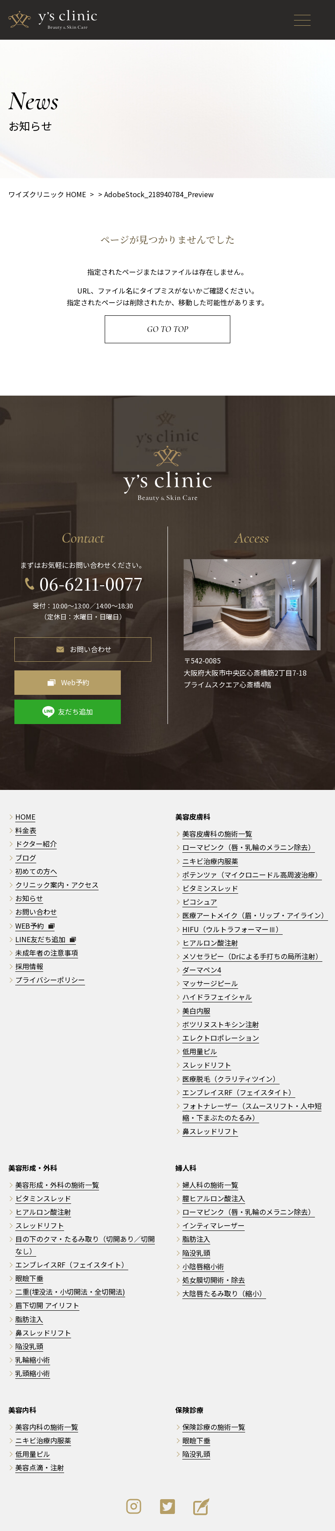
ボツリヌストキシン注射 (220, 990)
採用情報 (29, 932)
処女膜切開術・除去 (213, 1246)
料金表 (25, 796)
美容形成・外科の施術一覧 (57, 1151)
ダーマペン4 (201, 936)
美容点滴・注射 (39, 1434)
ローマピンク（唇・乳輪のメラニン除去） (248, 814)
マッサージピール (210, 950)
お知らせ (29, 864)
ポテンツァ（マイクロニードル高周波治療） (252, 841)
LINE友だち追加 (45, 905)
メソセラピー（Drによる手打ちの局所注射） (252, 922)
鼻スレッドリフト (210, 1098)
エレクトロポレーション (220, 1004)
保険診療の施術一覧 (213, 1393)
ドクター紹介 (36, 810)
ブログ (25, 824)
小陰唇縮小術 (203, 1232)
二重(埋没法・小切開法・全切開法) (70, 1258)
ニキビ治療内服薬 (210, 827)
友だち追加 (126, 678)
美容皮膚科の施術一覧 (217, 800)
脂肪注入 (29, 1285)
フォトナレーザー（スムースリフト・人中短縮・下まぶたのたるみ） (251, 1078)
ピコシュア (199, 868)
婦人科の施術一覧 (210, 1151)
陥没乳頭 (29, 1312)
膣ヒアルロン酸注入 (213, 1164)
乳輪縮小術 (32, 1326)
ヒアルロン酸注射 (210, 909)
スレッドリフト (206, 1031)
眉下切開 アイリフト (47, 1272)
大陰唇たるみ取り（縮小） (224, 1259)
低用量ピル (199, 1017)
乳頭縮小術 (32, 1340)
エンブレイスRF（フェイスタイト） (238, 1058)
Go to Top (167, 329)
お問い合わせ (91, 644)
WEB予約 (35, 892)
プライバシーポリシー (50, 946)
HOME (25, 783)
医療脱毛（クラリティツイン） (231, 1045)
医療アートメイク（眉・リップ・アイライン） (255, 882)
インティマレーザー (213, 1192)
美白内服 (196, 977)
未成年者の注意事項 (46, 919)
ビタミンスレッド (210, 854)
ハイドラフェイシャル (217, 963)
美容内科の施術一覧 (46, 1393)
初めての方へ (36, 837)
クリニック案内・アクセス (57, 851)
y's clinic (171, 1518)
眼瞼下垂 (29, 1244)
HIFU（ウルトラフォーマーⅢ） (232, 895)
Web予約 (55, 678)
